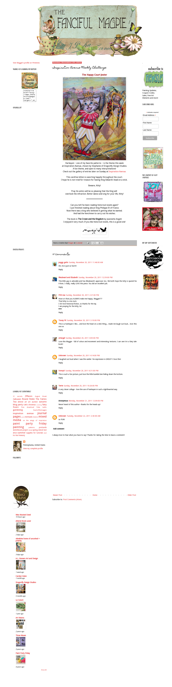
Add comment (58, 429)
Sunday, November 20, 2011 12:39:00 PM (95, 277)
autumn (43, 404)
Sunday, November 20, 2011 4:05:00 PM (82, 338)
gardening (18, 412)
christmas (32, 407)
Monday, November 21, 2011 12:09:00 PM (86, 401)
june (22, 419)
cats (26, 407)
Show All (44, 672)
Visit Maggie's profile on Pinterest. (26, 63)
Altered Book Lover (23, 523)
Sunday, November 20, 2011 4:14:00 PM (83, 355)
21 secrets (18, 399)
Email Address (149, 115)
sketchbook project (20, 432)
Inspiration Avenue (117, 171)
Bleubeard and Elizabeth (68, 277)
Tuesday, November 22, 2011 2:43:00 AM (83, 416)
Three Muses (21, 638)
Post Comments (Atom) (72, 499)
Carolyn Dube (21, 578)
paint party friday (30, 425)
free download (27, 409)
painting (18, 429)
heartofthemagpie (40, 412)
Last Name (147, 130)
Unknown (62, 355)
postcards (43, 430)
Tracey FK (62, 320)
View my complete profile (33, 451)
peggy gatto (63, 262)
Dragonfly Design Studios (26, 585)
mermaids (28, 419)
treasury (22, 438)
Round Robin (28, 401)
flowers (16, 409)
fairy (44, 407)
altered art (22, 404)
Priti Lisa (61, 295)
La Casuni (19, 602)
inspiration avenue (23, 415)
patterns (32, 430)
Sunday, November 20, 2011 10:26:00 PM (81, 386)
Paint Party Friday (23, 655)
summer (21, 435)
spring (35, 432)
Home (95, 495)
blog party (18, 407)
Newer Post (57, 495)
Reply (60, 269)
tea (17, 438)
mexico (35, 419)
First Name (147, 123)
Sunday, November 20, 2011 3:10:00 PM (83, 320)
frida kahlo (41, 409)
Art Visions (20, 620)
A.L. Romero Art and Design (27, 561)
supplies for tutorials (34, 435)
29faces (28, 398)
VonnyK (61, 371)
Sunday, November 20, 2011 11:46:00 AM (86, 262)
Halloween (17, 401)
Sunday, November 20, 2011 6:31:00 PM (81, 371)
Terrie (60, 386)
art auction (33, 404)
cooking (39, 407)
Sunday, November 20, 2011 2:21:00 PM (82, 295)
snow (30, 432)
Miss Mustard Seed (23, 517)
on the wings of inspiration (35, 423)
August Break (41, 399)
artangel (61, 338)
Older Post (132, 495)
